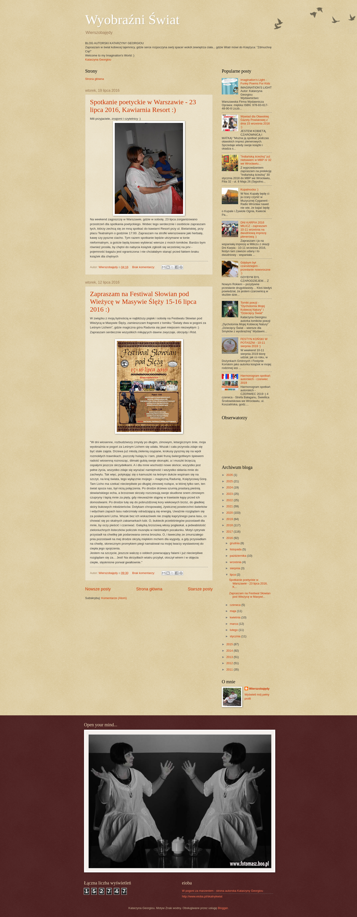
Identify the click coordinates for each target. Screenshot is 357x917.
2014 (230, 650)
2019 (230, 519)
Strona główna (94, 79)
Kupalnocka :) (249, 189)
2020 (230, 512)
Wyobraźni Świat (132, 19)
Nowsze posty (98, 589)
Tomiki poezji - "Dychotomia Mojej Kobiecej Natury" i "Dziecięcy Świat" (252, 308)
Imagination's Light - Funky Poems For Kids (255, 81)
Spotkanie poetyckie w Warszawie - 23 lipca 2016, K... (248, 583)
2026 (230, 475)
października (238, 555)
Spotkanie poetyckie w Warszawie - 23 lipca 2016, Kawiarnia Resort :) (143, 105)
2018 (230, 525)
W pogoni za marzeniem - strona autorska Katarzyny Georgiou (222, 890)
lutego (234, 630)
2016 (230, 538)
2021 (230, 506)
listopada (236, 549)
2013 (230, 657)
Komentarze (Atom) (114, 598)
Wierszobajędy (259, 688)
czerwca (235, 605)
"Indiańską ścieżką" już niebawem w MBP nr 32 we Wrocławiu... (255, 160)
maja (233, 611)
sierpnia (235, 568)
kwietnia (235, 617)
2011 (230, 669)
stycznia (235, 636)
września (236, 562)
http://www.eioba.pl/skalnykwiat (202, 896)
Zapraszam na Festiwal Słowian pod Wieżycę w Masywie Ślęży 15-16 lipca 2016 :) (143, 301)
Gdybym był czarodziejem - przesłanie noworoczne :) (255, 268)
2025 (230, 481)
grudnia (235, 543)
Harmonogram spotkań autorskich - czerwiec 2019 (255, 379)
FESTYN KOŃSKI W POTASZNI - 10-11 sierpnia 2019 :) (254, 342)
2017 (230, 531)
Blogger (223, 908)
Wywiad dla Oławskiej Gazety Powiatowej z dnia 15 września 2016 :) (255, 122)
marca (234, 623)
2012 (230, 663)
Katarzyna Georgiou (98, 59)
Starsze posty (200, 589)
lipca (233, 574)
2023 (230, 493)
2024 (230, 487)
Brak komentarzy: (144, 267)
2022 (230, 500)
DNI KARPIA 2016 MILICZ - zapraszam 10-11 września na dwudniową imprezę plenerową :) (253, 229)
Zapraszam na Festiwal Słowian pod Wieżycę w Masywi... (249, 595)
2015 (230, 644)
